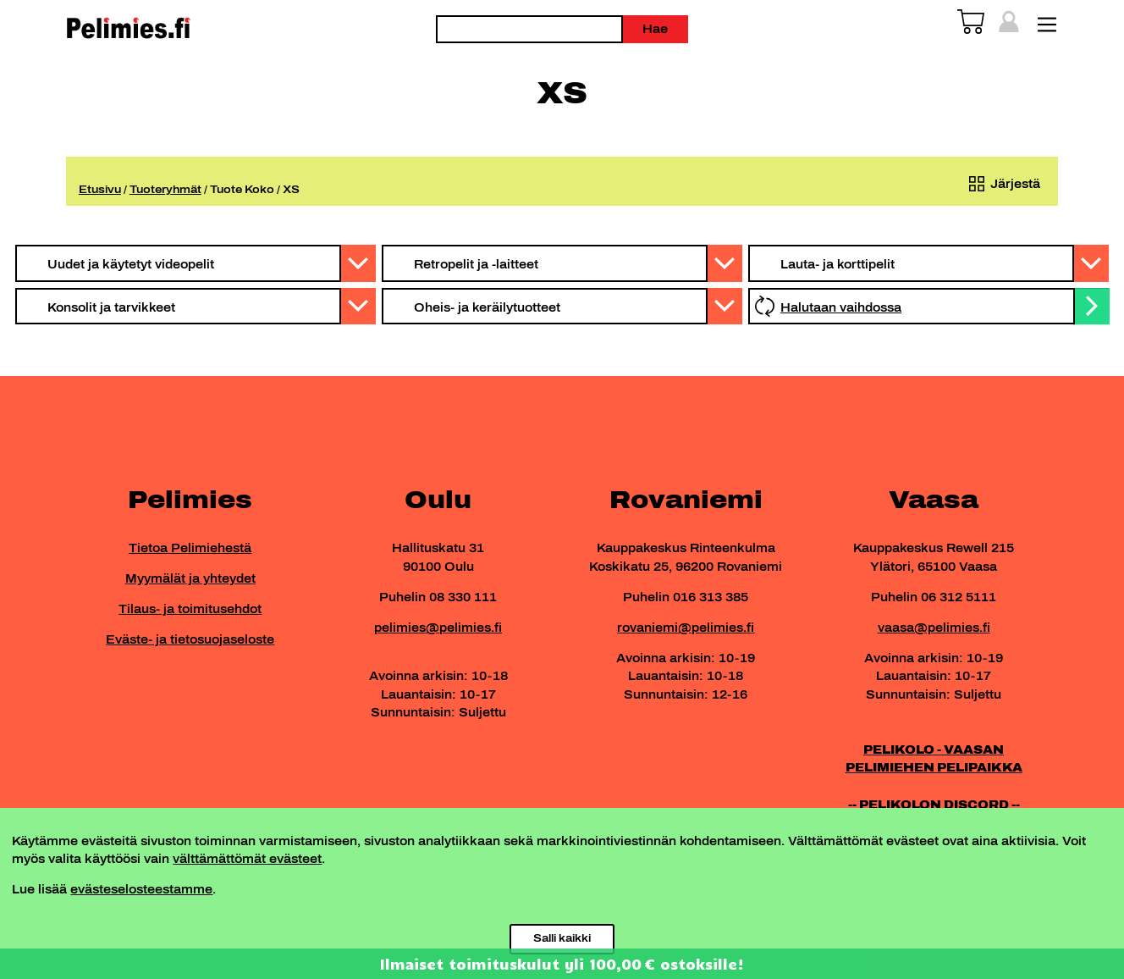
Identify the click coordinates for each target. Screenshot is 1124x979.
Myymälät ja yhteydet (190, 578)
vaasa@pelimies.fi (934, 627)
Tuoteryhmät (165, 189)
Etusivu (100, 189)
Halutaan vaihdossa (840, 307)
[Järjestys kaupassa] (1001, 184)
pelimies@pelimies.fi (438, 627)
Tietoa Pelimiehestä (190, 548)
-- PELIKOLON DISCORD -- (934, 804)
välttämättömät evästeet (247, 859)
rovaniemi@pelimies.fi (685, 627)
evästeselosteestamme (141, 889)
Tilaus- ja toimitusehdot (190, 609)
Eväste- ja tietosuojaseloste (190, 639)
